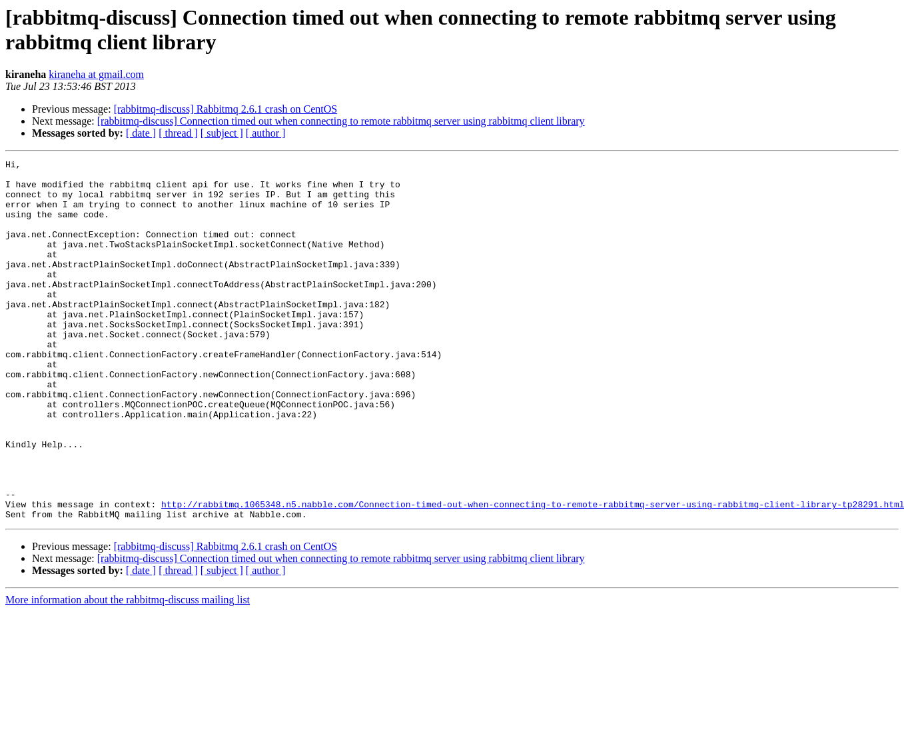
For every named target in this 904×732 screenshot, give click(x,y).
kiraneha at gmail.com (96, 74)
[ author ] (266, 133)
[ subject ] (222, 133)
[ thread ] (178, 133)
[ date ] (141, 133)
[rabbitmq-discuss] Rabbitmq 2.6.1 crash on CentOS (226, 109)
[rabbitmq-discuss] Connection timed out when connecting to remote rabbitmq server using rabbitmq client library (341, 121)
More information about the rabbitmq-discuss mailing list (127, 671)
